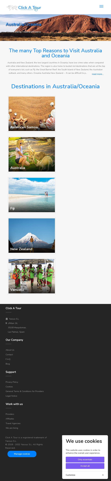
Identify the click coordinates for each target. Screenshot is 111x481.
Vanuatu (17, 289)
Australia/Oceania (32, 31)
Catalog (18, 31)
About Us (10, 350)
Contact (9, 354)
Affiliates (10, 418)
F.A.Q (8, 359)
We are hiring (12, 428)
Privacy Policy (12, 382)
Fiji (12, 208)
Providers (10, 414)
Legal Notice (11, 396)
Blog (8, 363)
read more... (97, 74)
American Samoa (24, 127)
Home (9, 31)
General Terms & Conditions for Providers (25, 391)
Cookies (9, 386)
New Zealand (21, 249)
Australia (17, 167)
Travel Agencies (13, 423)
